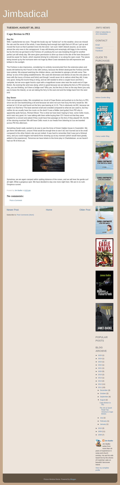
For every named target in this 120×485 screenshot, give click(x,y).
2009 (100, 431)
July (101, 418)
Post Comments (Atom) (25, 215)
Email (98, 45)
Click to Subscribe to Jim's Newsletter (103, 33)
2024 (100, 358)
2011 (100, 387)
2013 (100, 381)
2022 (100, 365)
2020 (100, 371)
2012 (100, 384)
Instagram (99, 48)
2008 (100, 435)
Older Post (84, 210)
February (103, 421)
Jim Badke (109, 441)
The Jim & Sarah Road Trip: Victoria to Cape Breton (106, 411)
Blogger (73, 479)
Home (49, 210)
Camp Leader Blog (102, 136)
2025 (100, 355)
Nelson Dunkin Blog (103, 97)
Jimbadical (25, 13)
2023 (100, 362)
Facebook (99, 51)
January (103, 424)
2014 (100, 378)
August (103, 400)
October (103, 393)
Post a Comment (16, 200)
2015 (100, 374)
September (104, 397)
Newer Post (13, 210)
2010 (100, 428)
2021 (100, 368)
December (104, 390)
